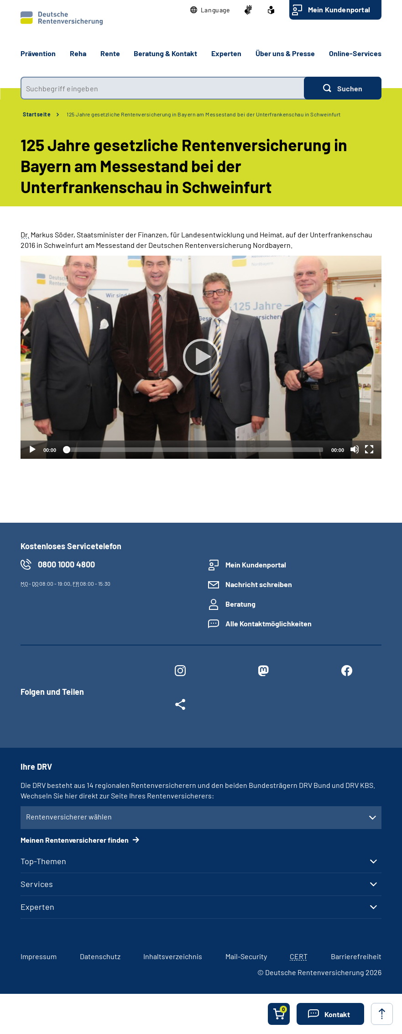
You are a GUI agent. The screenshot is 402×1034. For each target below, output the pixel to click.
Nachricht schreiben (258, 584)
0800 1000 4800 (66, 564)
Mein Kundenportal (339, 9)
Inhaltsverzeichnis (172, 956)
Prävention (38, 53)
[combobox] (162, 88)
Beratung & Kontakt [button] (165, 53)
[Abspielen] (201, 357)
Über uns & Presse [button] (285, 53)
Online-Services (355, 53)
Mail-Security (246, 956)
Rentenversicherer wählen (69, 816)
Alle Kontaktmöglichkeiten (268, 623)
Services (37, 884)
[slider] (193, 449)
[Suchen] (342, 88)
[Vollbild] (369, 449)
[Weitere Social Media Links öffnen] (180, 706)
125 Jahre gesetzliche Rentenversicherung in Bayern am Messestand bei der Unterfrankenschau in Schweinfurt (204, 114)
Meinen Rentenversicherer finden (75, 839)
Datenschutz (100, 956)
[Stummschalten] (354, 449)
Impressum (39, 956)
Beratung (240, 603)
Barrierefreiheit (356, 956)
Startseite (37, 114)
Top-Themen (43, 861)
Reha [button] (78, 53)
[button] (210, 10)
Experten (37, 907)
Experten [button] (226, 53)
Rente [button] (110, 53)
